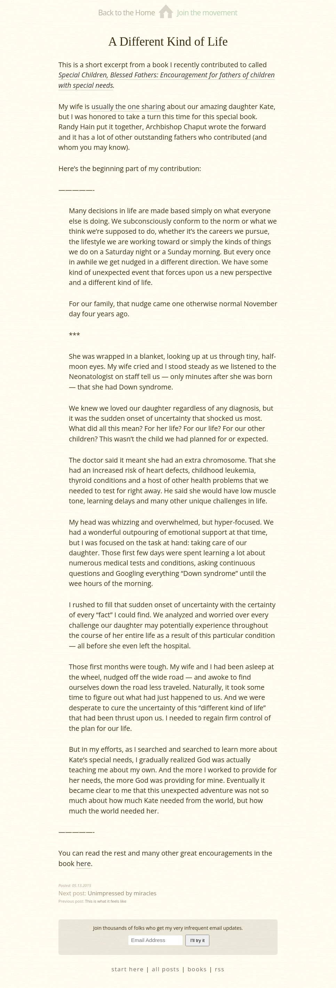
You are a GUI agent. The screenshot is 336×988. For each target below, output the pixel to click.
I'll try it (197, 940)
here (83, 863)
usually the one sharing (128, 106)
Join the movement (207, 12)
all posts (166, 969)
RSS (220, 969)
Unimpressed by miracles (122, 893)
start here (127, 969)
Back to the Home (126, 12)
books (197, 969)
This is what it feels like (106, 901)
